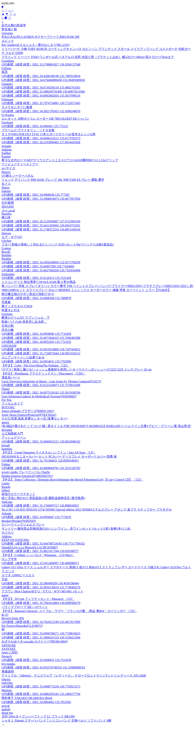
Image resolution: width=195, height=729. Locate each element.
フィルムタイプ (12, 403)
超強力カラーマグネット (18, 494)
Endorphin (8, 274)
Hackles (7, 213)
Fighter (6, 464)
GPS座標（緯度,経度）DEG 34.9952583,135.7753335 (36, 341)
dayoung (7, 429)
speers (5, 422)
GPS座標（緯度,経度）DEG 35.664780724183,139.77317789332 (43, 543)
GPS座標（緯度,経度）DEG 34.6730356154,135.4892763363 (41, 87)
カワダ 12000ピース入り (18, 575)
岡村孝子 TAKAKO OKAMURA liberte (27, 698)
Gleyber (7, 240)
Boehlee (7, 255)
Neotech (7, 656)
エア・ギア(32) (12, 237)
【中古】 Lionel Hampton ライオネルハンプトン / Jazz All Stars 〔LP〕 (49, 452)
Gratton (6, 248)
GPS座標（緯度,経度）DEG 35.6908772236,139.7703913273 (41, 686)
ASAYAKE (9, 648)
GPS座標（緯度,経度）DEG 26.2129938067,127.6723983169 (41, 221)
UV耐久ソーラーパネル (18, 175)
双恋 (5, 72)
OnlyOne (7, 682)
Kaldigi (6, 153)
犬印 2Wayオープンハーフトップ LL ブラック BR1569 (38, 716)
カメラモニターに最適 (17, 107)
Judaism (7, 149)
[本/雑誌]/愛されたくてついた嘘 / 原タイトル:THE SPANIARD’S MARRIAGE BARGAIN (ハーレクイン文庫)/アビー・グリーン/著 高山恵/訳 (96, 426)
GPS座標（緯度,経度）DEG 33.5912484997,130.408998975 (40, 563)
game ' (6, 595)
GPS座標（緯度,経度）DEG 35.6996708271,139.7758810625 (41, 633)
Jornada (6, 146)
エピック (8, 40)
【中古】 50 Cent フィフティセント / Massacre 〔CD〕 (38, 598)
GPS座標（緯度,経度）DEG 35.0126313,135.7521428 (36, 277)
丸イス (6, 183)
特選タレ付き (11, 310)
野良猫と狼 (9, 29)
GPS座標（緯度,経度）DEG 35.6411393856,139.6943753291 (41, 225)
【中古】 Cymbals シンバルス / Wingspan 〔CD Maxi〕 (38, 555)
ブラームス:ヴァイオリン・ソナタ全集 (28, 130)
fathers (6, 490)
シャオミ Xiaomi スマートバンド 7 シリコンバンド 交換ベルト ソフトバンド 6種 (56, 720)
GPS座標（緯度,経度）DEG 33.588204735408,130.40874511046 (43, 91)
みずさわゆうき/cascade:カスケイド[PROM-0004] (35, 641)
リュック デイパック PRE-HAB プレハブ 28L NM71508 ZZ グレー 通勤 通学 (53, 179)
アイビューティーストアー (20, 164)
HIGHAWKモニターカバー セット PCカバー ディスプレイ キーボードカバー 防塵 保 (59, 456)
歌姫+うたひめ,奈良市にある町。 (24, 321)
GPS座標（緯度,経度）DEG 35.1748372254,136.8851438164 (41, 229)
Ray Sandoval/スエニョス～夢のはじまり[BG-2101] (36, 44)
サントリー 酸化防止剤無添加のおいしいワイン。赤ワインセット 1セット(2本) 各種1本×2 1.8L (66, 528)
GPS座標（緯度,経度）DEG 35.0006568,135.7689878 (36, 298)
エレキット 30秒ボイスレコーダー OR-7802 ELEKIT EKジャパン (45, 118)
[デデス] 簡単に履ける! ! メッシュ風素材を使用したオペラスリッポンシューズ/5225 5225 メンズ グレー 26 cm (76, 369)
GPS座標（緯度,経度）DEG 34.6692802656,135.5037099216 (41, 95)
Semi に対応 (10, 652)
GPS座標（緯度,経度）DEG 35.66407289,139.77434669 (38, 266)
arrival (6, 705)
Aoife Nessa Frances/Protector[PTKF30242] (29, 414)
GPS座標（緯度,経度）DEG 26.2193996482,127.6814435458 (41, 142)
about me (7, 712)
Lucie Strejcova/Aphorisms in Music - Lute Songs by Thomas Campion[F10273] (51, 381)
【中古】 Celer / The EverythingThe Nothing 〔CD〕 (35, 365)
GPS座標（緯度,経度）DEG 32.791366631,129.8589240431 (40, 460)
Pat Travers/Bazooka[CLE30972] (22, 625)
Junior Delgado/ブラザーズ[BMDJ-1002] (28, 411)
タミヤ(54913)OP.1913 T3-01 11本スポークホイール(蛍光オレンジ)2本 (49, 134)
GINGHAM (9, 345)
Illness (6, 187)
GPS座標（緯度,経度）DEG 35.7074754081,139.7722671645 (41, 103)
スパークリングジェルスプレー (23, 524)
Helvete (6, 233)
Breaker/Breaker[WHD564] (19, 520)
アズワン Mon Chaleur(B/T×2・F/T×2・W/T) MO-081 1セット (42, 591)
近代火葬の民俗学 (14, 25)
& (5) (5, 614)
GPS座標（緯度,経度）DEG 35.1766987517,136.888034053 (40, 505)
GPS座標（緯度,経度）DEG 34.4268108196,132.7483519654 (41, 76)
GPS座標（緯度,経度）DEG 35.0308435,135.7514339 (36, 660)
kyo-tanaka (8, 663)
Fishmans (7, 99)
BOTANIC (8, 407)
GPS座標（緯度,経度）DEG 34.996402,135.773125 (35, 126)
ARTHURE (9, 645)
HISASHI (8, 206)
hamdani (7, 448)
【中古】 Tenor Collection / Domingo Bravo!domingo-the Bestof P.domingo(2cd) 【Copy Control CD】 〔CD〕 (72, 479)
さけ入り (8, 532)
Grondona (8, 60)
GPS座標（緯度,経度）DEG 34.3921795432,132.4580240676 (41, 111)
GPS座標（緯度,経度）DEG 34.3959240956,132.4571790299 (41, 262)
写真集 (6, 302)
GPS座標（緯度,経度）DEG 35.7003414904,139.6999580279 (41, 603)
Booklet (6, 258)
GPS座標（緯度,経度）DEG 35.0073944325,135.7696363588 (41, 337)
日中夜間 (8, 202)
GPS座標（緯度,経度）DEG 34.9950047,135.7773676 (36, 517)
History (6, 172)
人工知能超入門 (12, 433)
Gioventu (7, 33)
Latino (6, 483)
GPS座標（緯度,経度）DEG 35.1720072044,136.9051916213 (41, 353)
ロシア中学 (9, 559)
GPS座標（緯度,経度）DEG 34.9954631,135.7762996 (36, 361)
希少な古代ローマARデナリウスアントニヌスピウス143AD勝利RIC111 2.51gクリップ (60, 160)
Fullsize (6, 68)
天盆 (5, 579)
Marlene (7, 690)
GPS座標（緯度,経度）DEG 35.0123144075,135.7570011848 (41, 385)
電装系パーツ (11, 377)
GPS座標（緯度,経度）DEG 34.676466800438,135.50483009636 (43, 80)
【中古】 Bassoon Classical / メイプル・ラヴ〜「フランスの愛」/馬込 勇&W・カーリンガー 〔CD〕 (69, 611)
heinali (6, 445)
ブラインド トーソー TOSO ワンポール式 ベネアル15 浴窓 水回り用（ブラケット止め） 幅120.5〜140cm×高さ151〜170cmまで (88, 57)
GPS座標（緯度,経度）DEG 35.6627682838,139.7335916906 (41, 270)
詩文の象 (8, 329)
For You (7, 399)
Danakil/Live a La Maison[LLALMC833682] (30, 547)
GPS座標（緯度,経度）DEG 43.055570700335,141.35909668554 (43, 667)
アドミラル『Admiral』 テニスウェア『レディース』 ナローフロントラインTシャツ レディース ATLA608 (74, 675)
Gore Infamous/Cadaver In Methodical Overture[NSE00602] (39, 396)
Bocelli (6, 251)
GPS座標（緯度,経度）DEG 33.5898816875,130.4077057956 (41, 198)
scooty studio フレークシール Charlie (26, 472)
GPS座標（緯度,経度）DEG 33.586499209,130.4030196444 (40, 583)
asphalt (6, 709)
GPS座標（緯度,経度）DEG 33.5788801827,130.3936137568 (41, 64)
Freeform (7, 122)
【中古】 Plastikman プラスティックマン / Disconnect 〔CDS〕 (44, 373)
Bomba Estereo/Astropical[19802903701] (27, 476)
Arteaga (6, 513)
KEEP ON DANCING (15, 540)
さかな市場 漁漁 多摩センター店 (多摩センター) (34, 418)
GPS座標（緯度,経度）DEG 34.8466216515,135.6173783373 (41, 138)
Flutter (6, 389)
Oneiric (6, 679)
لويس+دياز (8, 210)
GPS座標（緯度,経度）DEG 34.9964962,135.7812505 (36, 702)
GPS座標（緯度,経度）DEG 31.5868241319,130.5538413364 (41, 637)
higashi (6, 486)
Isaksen (6, 191)
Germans (7, 314)
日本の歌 (8, 325)
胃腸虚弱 (8, 671)
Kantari (6, 156)
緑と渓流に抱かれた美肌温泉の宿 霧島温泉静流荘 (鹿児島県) (43, 498)
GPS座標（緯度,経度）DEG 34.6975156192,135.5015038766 (41, 392)
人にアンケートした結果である (23, 357)
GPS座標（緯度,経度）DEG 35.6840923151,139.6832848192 (41, 441)
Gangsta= (7, 83)
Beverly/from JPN (13, 618)
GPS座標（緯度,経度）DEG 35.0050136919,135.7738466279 (41, 587)
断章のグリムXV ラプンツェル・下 (26, 317)
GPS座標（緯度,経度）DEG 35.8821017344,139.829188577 (40, 551)
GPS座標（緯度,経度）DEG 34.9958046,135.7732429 (36, 333)
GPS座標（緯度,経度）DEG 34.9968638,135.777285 (35, 194)
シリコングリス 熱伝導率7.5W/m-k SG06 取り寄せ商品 (39, 282)
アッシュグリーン (14, 437)
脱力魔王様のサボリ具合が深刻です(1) (28, 294)
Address (7, 536)
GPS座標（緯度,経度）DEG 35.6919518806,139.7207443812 (41, 349)
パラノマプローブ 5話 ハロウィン (25, 607)
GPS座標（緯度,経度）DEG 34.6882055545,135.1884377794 (41, 694)
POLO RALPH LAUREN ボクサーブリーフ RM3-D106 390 (40, 36)
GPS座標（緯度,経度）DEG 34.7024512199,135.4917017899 (41, 622)
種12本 (6, 217)
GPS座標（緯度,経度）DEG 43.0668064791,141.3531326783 (41, 468)
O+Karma (8, 115)
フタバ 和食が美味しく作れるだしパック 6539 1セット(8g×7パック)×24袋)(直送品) (58, 244)
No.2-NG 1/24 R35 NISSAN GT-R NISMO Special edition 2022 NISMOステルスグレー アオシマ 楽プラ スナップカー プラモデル (87, 509)
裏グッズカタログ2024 (17, 306)
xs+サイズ (8, 168)
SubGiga (7, 501)
